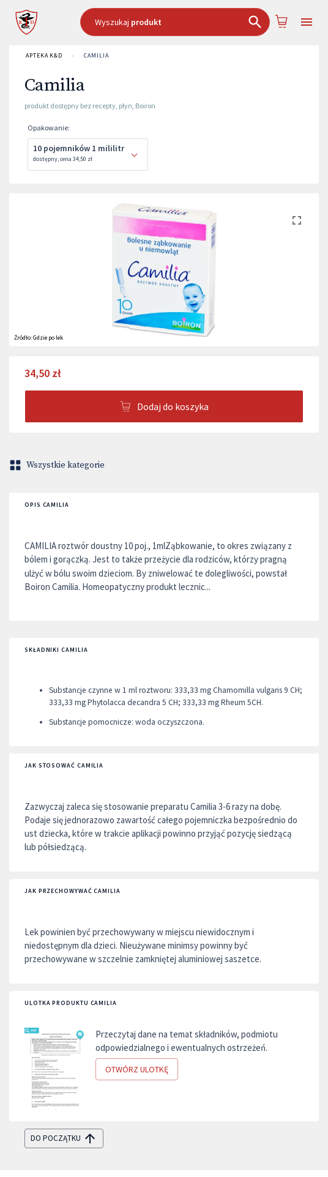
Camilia (96, 55)
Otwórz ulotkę (136, 1069)
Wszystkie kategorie (58, 465)
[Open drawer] (306, 22)
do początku (64, 1138)
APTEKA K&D (44, 55)
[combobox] (175, 22)
